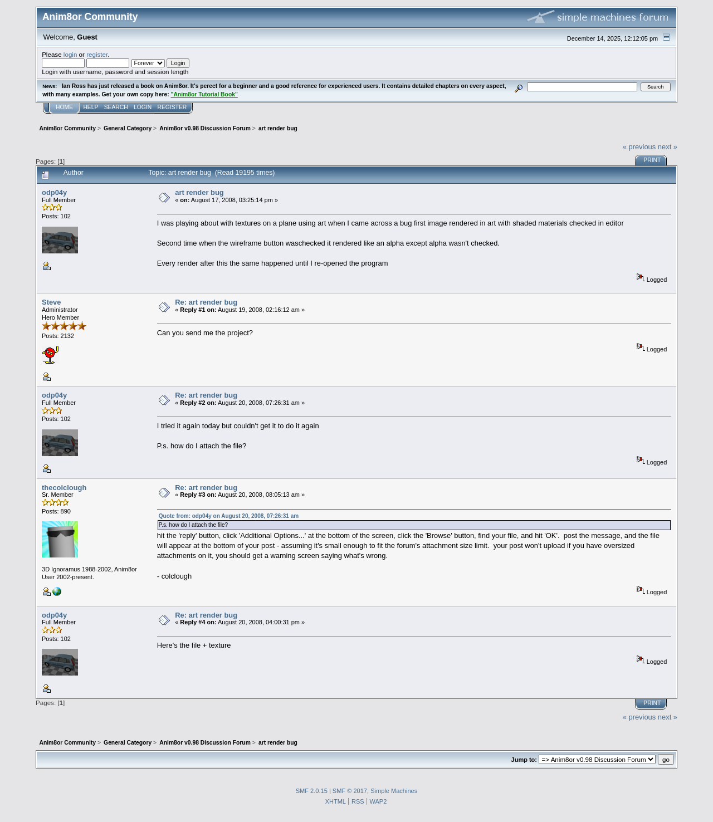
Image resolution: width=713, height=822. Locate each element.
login (70, 54)
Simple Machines (393, 790)
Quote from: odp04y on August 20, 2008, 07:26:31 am (229, 516)
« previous (639, 147)
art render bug (199, 192)
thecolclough (64, 487)
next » (667, 147)
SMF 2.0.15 (312, 790)
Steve (51, 302)
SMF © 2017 (350, 790)
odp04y (54, 192)
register (97, 54)
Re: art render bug (206, 302)
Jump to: (524, 759)
